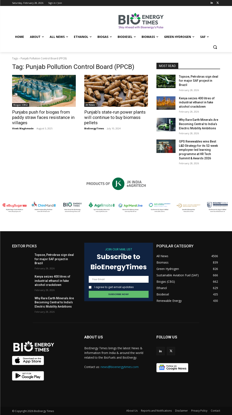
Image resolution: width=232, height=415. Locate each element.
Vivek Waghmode (23, 128)
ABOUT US (93, 337)
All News (90, 104)
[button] (215, 47)
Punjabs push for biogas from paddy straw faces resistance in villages (43, 117)
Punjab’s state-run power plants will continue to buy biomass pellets (115, 117)
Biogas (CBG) (20, 104)
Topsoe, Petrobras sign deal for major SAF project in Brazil (198, 81)
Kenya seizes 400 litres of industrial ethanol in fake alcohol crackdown (197, 102)
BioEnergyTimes (94, 128)
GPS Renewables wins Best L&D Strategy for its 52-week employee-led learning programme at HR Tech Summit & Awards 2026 (198, 150)
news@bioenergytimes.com (120, 367)
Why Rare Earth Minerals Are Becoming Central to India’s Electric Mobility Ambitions (198, 124)
